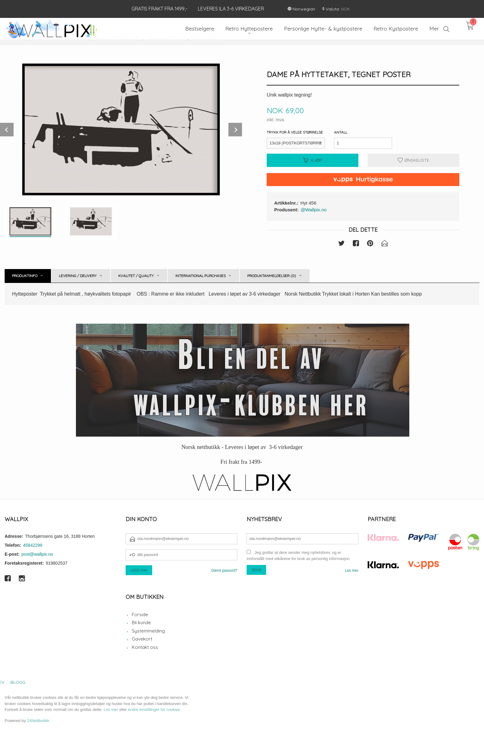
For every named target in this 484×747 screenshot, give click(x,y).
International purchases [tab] (200, 275)
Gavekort (142, 639)
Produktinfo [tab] (24, 275)
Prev (7, 129)
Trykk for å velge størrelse (295, 132)
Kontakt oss (145, 647)
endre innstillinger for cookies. (154, 709)
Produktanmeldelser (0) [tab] (271, 275)
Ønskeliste (413, 160)
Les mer (351, 570)
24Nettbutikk (38, 720)
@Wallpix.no (314, 209)
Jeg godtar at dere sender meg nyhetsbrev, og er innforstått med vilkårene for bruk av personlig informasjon (298, 555)
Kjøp (312, 160)
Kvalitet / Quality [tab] (136, 275)
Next (235, 129)
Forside (140, 614)
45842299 (32, 545)
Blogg (17, 682)
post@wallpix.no (37, 554)
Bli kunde (141, 622)
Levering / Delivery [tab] (78, 275)
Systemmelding (148, 631)
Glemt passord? (224, 570)
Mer (434, 28)
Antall (340, 132)
